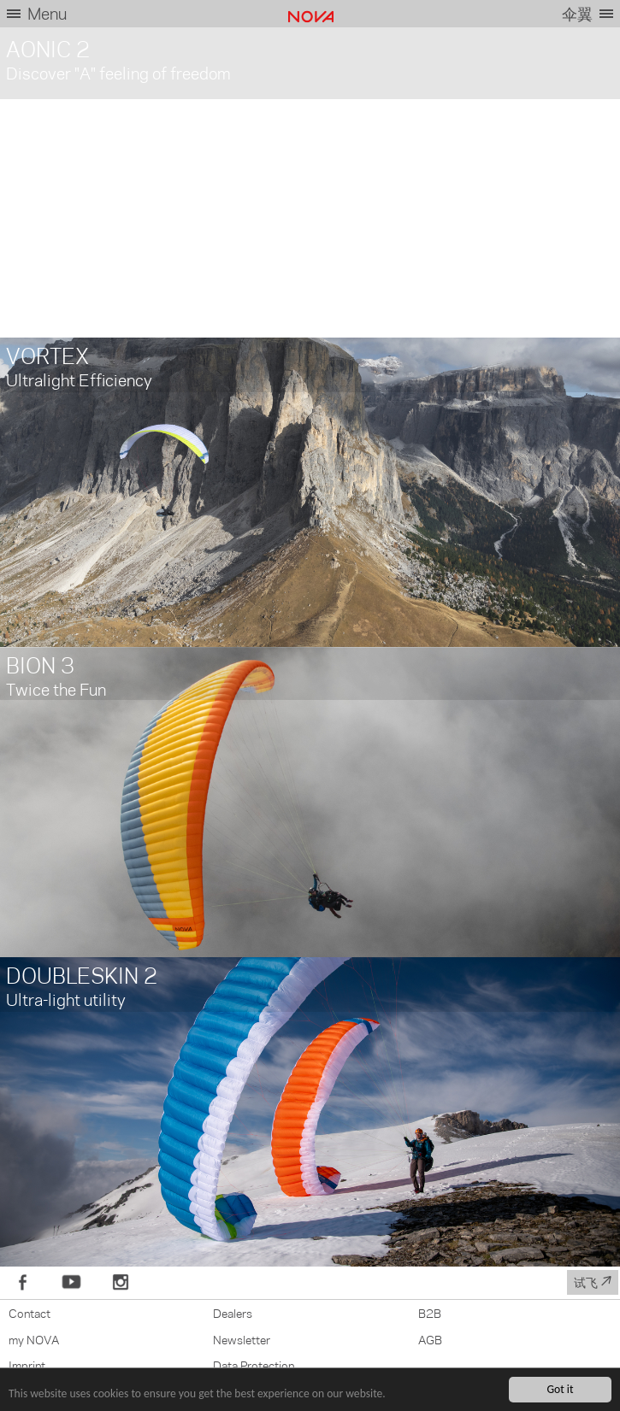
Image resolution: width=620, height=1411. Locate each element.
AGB (430, 1339)
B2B (429, 1312)
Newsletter (241, 1339)
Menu (47, 13)
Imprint (27, 1365)
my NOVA (34, 1339)
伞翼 (577, 13)
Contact (29, 1312)
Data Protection (253, 1365)
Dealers (232, 1312)
